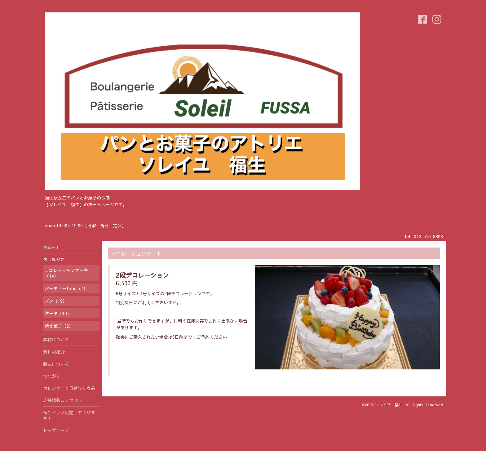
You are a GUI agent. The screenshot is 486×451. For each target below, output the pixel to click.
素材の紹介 (54, 352)
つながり (51, 376)
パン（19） (56, 301)
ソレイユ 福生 (389, 405)
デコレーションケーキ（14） (66, 273)
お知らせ (51, 247)
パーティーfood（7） (66, 288)
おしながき (54, 259)
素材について (56, 339)
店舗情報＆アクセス (62, 400)
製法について (56, 364)
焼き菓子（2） (59, 326)
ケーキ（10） (58, 313)
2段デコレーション (142, 275)
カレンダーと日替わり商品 (69, 388)
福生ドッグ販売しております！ (69, 415)
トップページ (56, 430)
